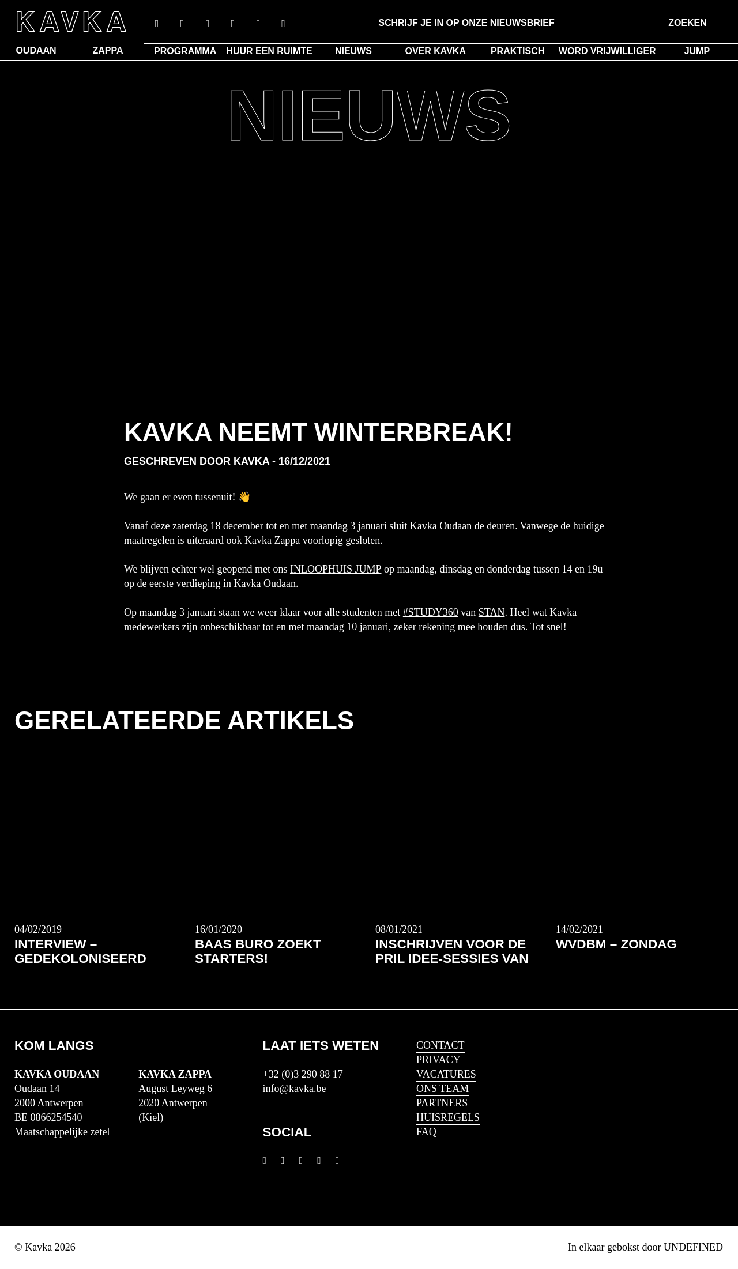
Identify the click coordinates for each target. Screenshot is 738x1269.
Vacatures (446, 1074)
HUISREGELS (448, 1117)
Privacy (438, 1059)
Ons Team (442, 1088)
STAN (492, 612)
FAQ (426, 1132)
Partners (442, 1103)
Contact (440, 1045)
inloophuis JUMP (336, 569)
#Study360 (430, 612)
